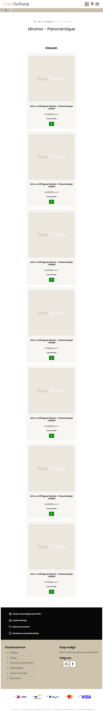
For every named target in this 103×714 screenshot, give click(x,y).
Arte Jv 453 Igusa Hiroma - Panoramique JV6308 (51, 263)
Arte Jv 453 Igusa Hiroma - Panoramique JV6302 (51, 497)
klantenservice (91, 652)
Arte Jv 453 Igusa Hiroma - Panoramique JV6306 (51, 341)
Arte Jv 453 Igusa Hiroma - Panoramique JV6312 (51, 107)
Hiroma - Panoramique (64, 22)
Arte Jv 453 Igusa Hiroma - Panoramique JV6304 (51, 419)
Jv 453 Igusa (48, 22)
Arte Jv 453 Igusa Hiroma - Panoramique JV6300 (51, 575)
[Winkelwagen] (92, 4)
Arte (39, 22)
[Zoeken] (58, 4)
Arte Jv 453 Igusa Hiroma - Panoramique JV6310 (51, 185)
